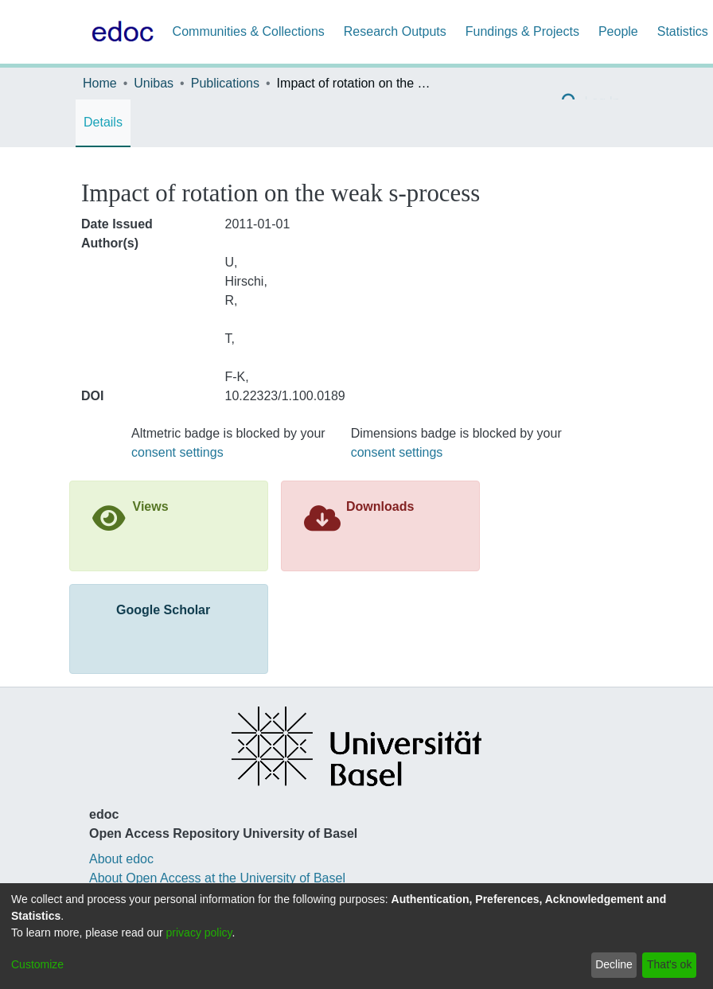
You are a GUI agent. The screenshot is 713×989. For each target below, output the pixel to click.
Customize (37, 964)
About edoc (121, 859)
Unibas (153, 83)
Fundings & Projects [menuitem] (522, 31)
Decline (614, 964)
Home (100, 83)
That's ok (669, 964)
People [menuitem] (618, 31)
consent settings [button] (177, 452)
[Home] (119, 32)
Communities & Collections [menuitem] (249, 31)
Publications (225, 83)
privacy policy (199, 932)
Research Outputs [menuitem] (395, 31)
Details (103, 122)
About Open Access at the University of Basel (217, 878)
